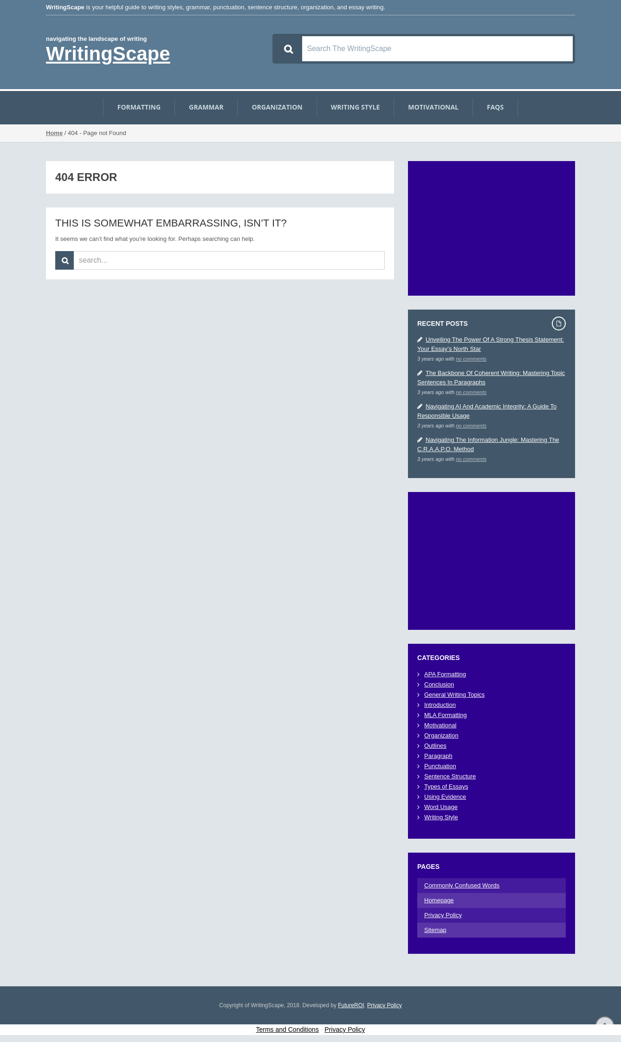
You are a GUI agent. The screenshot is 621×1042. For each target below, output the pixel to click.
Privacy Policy (443, 915)
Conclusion (439, 684)
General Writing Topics (454, 694)
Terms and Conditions (287, 1029)
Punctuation (440, 766)
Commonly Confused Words (461, 885)
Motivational (433, 107)
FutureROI (351, 1005)
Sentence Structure (450, 776)
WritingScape (108, 54)
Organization (277, 107)
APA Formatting (445, 674)
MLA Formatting (445, 715)
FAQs (495, 107)
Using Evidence (445, 796)
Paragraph (438, 755)
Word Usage (441, 806)
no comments (471, 359)
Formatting (139, 107)
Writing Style (355, 107)
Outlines (435, 745)
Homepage (439, 900)
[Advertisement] (491, 228)
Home (54, 132)
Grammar (206, 107)
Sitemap (435, 929)
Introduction (440, 704)
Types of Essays (446, 786)
